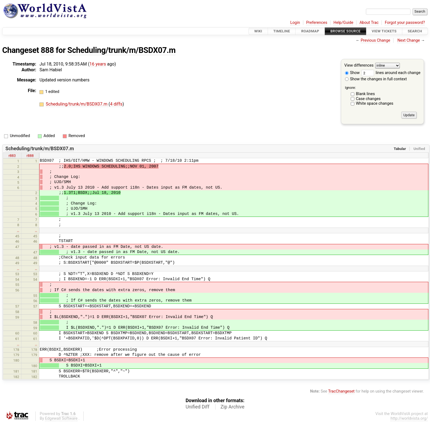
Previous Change (375, 40)
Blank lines (365, 94)
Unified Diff (198, 407)
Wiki (258, 31)
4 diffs (116, 104)
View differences (359, 65)
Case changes (368, 98)
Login (295, 22)
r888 (30, 156)
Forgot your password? (405, 22)
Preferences (316, 22)
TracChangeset (341, 391)
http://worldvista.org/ (409, 418)
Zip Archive (232, 407)
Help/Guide (343, 22)
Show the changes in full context (376, 79)
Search (415, 31)
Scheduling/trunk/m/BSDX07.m (121, 50)
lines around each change (390, 72)
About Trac (369, 22)
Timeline (281, 31)
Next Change (408, 40)
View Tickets (384, 31)
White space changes (375, 103)
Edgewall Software (61, 418)
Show (352, 72)
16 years (97, 64)
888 (47, 50)
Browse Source (345, 31)
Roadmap (310, 31)
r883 (12, 156)
